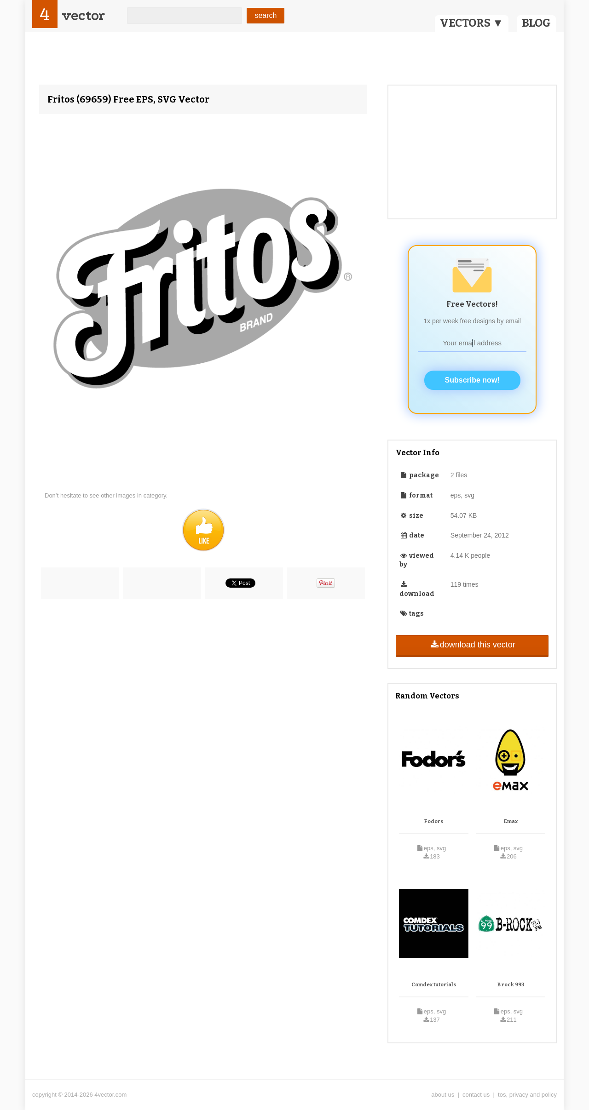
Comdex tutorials (433, 985)
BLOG (536, 23)
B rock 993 (510, 985)
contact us (476, 1094)
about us (442, 1094)
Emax (511, 821)
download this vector (472, 644)
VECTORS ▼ (471, 23)
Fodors (433, 821)
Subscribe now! (472, 380)
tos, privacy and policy (527, 1094)
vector (83, 15)
